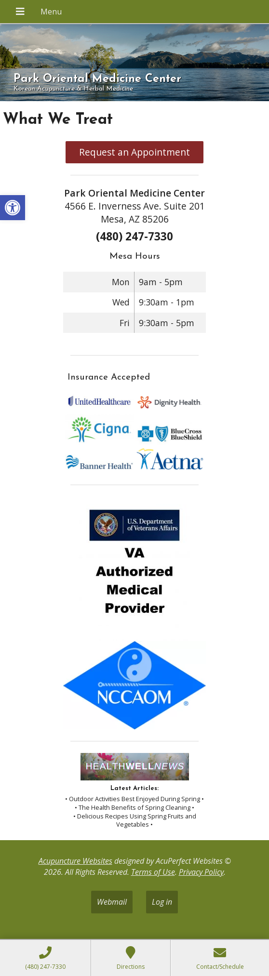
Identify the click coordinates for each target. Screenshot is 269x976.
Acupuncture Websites (75, 861)
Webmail (112, 902)
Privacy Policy (201, 872)
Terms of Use (153, 872)
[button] (12, 207)
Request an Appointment (134, 151)
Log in (162, 902)
